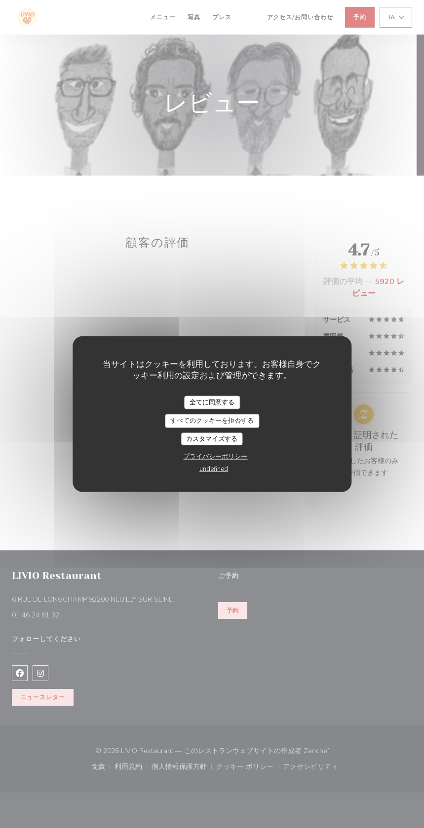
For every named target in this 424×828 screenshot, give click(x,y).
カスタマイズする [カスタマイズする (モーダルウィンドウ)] (211, 438)
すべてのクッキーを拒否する (212, 420)
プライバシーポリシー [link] (215, 456)
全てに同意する (212, 401)
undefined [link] (213, 469)
